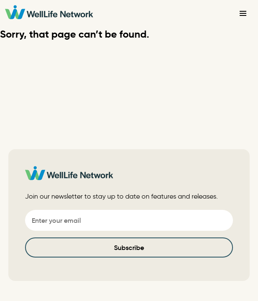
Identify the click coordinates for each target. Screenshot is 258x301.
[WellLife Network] (49, 13)
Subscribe (129, 247)
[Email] (129, 220)
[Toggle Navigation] (243, 13)
